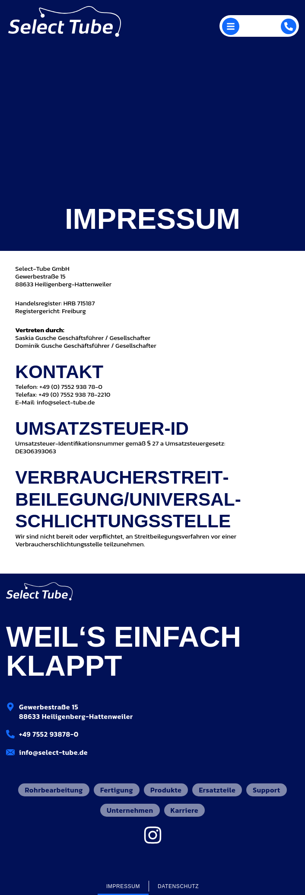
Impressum (123, 886)
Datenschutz (178, 886)
